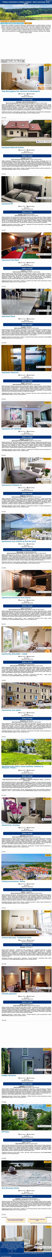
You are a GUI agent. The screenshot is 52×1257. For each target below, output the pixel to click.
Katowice (47, 233)
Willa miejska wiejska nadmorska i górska (37, 1220)
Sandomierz (47, 684)
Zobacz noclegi (27, 99)
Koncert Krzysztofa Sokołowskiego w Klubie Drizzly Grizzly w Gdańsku (15, 1220)
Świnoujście (46, 627)
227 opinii (34, 1200)
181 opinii (34, 837)
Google (21, 1242)
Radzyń (48, 346)
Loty (4, 23)
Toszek (48, 1226)
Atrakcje (20, 23)
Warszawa (47, 65)
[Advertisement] (26, 46)
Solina (48, 1105)
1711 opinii (30, 1143)
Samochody (12, 23)
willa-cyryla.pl (48, 0)
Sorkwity (47, 121)
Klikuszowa (47, 799)
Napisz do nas (41, 1253)
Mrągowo (47, 402)
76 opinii (32, 215)
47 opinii (33, 1087)
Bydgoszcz (47, 459)
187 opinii (35, 440)
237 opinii (39, 553)
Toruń (48, 571)
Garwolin (47, 177)
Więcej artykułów (4, 1217)
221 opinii (34, 384)
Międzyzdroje (46, 515)
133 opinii (38, 609)
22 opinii (41, 103)
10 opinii (37, 665)
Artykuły (28, 23)
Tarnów (48, 967)
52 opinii (33, 328)
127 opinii (33, 1005)
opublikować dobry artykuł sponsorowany (44, 1223)
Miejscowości (21, 21)
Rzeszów (47, 290)
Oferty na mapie (13, 21)
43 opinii (36, 159)
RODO (15, 1248)
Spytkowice (47, 1049)
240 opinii (34, 722)
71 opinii (34, 272)
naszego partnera (36, 113)
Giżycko (48, 855)
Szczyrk (48, 740)
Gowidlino (47, 1162)
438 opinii (35, 497)
